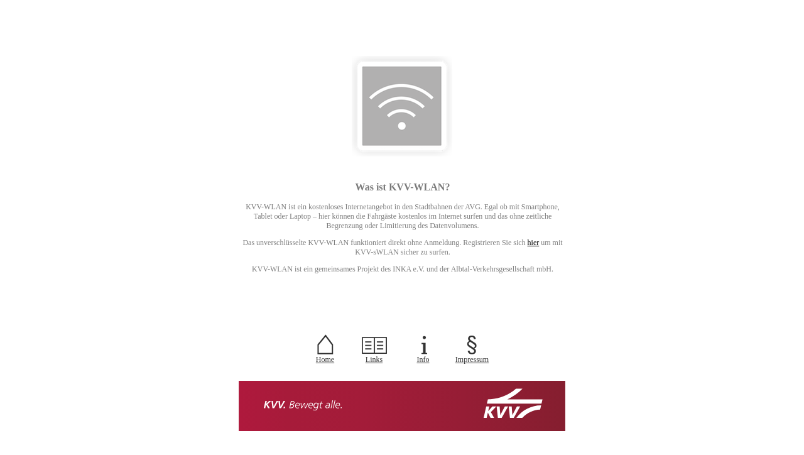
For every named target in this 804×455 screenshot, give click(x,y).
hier (534, 242)
